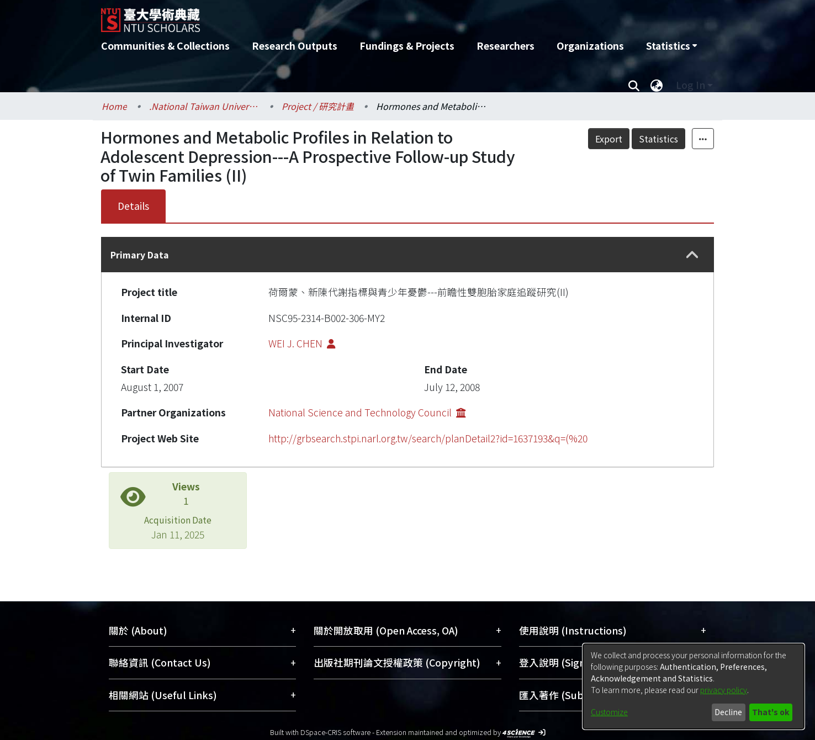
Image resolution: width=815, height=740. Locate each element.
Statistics (658, 138)
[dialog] (693, 686)
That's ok (770, 711)
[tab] (407, 254)
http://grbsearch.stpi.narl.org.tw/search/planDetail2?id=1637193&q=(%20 (428, 438)
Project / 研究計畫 (318, 106)
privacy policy (723, 689)
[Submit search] (634, 85)
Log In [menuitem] (690, 85)
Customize (609, 711)
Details (133, 206)
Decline (728, 711)
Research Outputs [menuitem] (294, 45)
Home (114, 106)
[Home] (348, 16)
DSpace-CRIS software (335, 732)
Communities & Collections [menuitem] (165, 45)
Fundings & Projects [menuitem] (406, 45)
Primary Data (139, 254)
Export (608, 138)
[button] (692, 255)
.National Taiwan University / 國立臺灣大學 (204, 106)
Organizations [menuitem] (590, 45)
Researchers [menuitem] (505, 45)
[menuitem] (671, 46)
